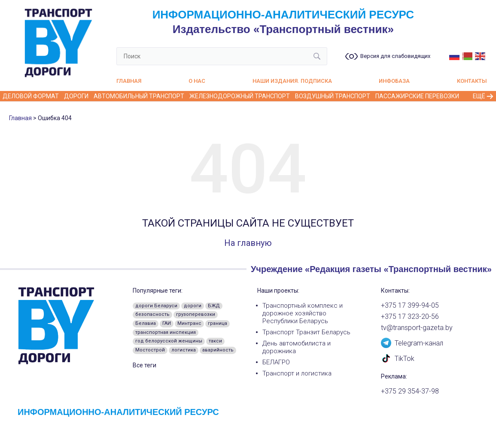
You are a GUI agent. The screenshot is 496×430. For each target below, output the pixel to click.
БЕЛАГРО (276, 362)
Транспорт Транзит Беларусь (306, 332)
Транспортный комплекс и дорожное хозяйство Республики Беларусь (302, 313)
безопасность (152, 314)
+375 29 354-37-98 (410, 391)
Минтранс (189, 323)
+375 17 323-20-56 (410, 317)
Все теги (144, 365)
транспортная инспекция (165, 332)
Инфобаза (394, 81)
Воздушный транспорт (332, 96)
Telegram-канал (412, 342)
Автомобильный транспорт (139, 96)
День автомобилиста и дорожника (296, 347)
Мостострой (150, 350)
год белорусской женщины (168, 341)
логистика (183, 350)
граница (217, 323)
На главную (248, 243)
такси (215, 341)
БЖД (214, 306)
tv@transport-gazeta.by (417, 328)
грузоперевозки (195, 314)
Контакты (472, 81)
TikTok (397, 358)
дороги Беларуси (156, 306)
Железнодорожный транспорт (239, 96)
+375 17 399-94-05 (410, 305)
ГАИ (166, 323)
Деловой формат (31, 96)
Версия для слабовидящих (395, 56)
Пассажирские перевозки (417, 96)
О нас (197, 81)
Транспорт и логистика (297, 373)
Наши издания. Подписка (292, 81)
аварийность (218, 350)
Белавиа (145, 323)
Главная (128, 81)
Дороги (76, 96)
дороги (192, 306)
